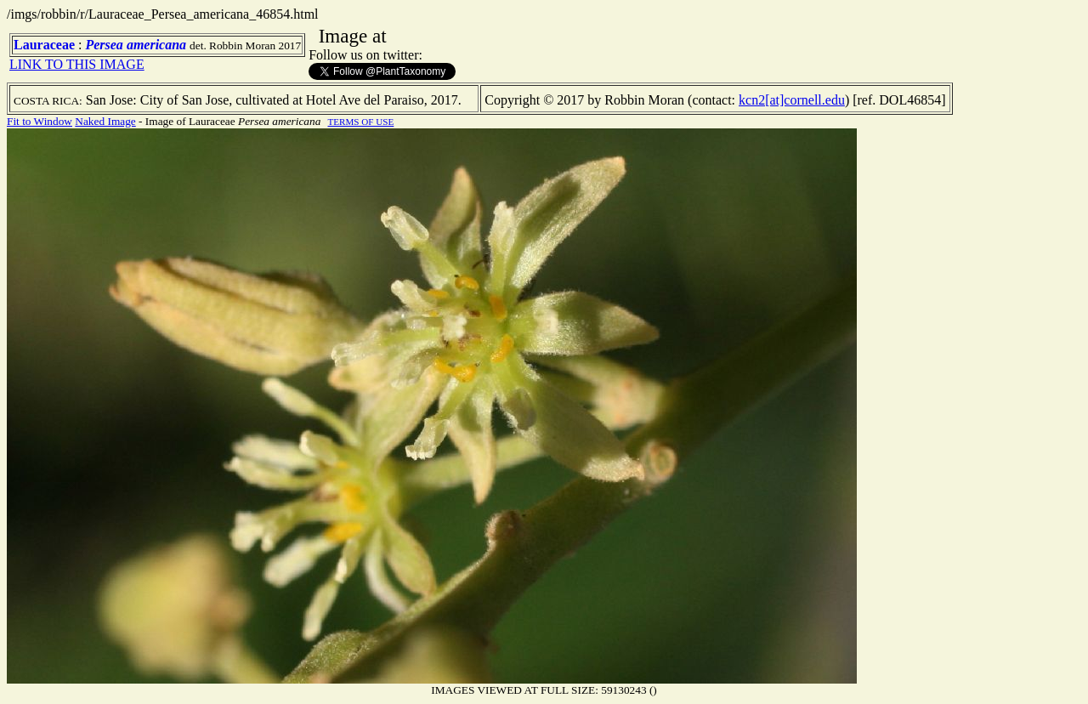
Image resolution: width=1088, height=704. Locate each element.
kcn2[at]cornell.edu (792, 100)
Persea (103, 44)
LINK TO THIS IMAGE (76, 64)
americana (156, 44)
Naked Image (105, 121)
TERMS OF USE (361, 121)
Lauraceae (44, 44)
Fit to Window (39, 121)
